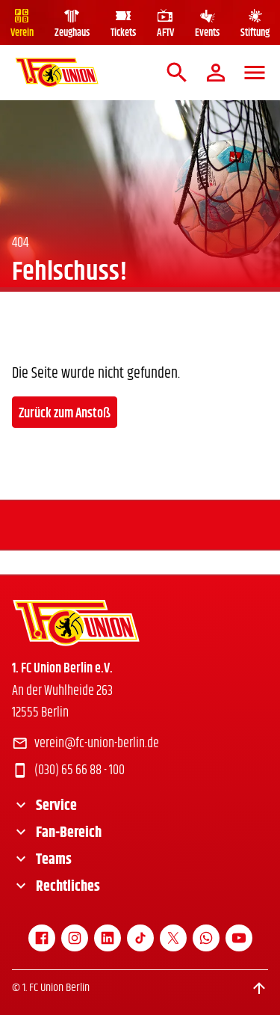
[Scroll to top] (259, 988)
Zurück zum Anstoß (65, 413)
